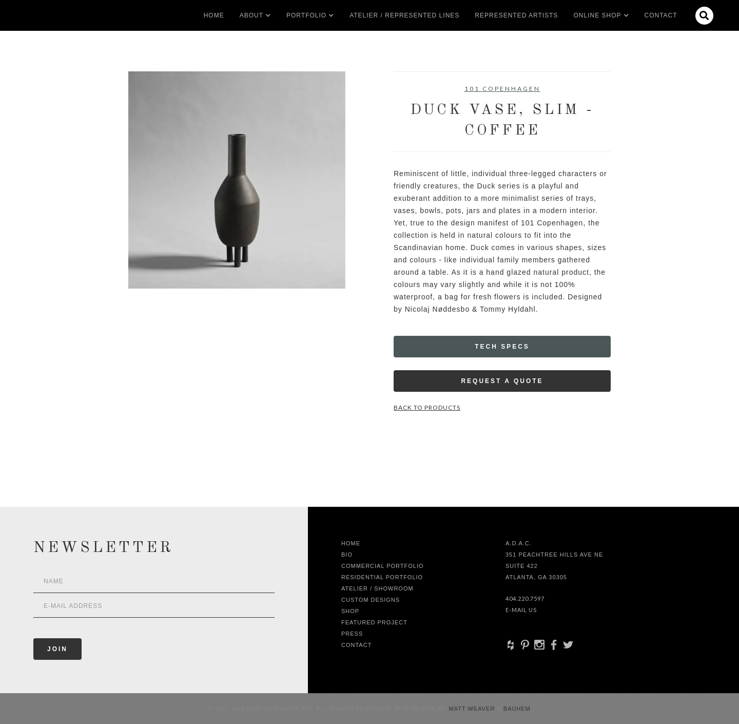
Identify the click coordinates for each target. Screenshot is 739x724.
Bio (347, 554)
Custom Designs (370, 600)
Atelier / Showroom (377, 588)
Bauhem (516, 709)
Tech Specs (502, 346)
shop (350, 611)
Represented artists (516, 15)
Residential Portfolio (382, 577)
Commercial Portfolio (382, 566)
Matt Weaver (473, 709)
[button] (251, 15)
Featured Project (374, 622)
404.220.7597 (524, 598)
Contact (661, 15)
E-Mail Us (521, 609)
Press (352, 634)
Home (214, 15)
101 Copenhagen (502, 88)
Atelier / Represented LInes (404, 15)
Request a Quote (502, 381)
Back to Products (427, 407)
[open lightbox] (236, 180)
